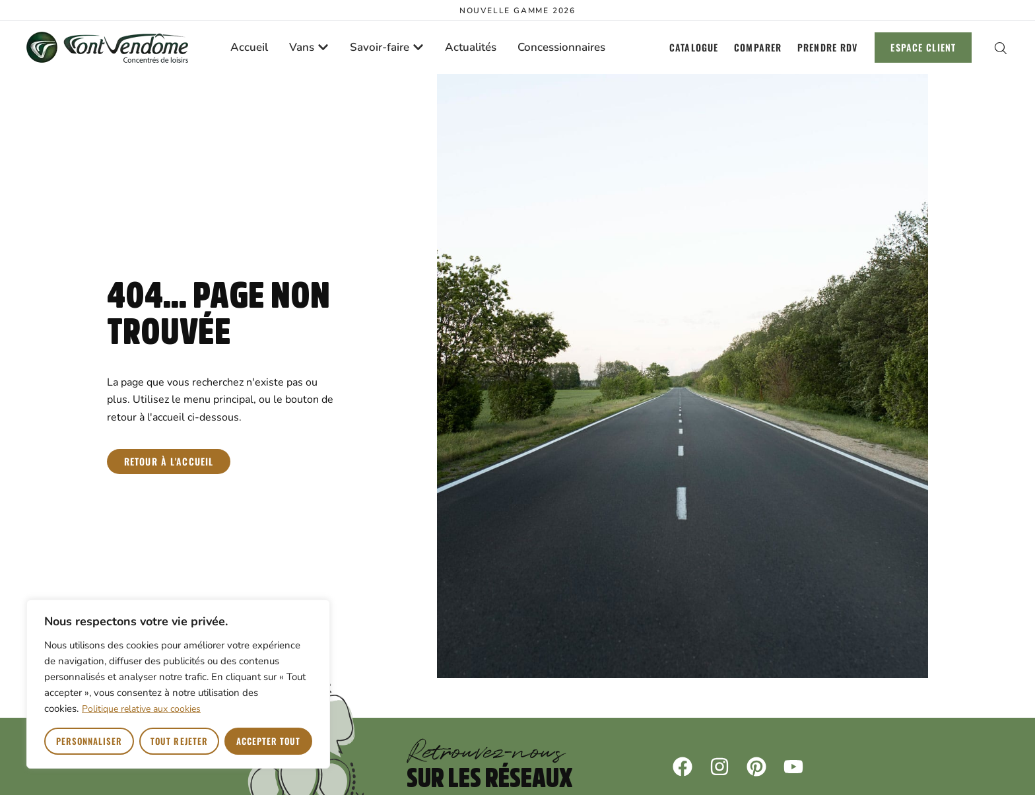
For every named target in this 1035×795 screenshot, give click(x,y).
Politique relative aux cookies (141, 709)
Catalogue (693, 47)
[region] (178, 684)
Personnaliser (89, 740)
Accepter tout (268, 740)
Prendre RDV (827, 47)
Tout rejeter (178, 740)
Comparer (758, 47)
